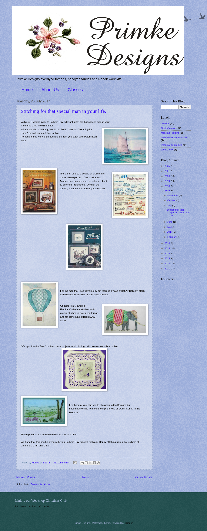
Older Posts (144, 477)
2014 (168, 253)
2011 (168, 268)
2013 (168, 258)
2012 (168, 263)
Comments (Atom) (40, 484)
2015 (168, 248)
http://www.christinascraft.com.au (32, 506)
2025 (168, 166)
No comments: (62, 462)
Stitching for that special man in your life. (63, 111)
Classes (75, 89)
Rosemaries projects (172, 145)
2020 (168, 176)
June (170, 222)
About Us (50, 89)
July (169, 205)
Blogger (128, 523)
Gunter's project (169, 128)
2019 (168, 181)
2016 (168, 243)
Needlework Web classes (174, 137)
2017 (168, 191)
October (171, 200)
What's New (167, 149)
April (170, 232)
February (172, 237)
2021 (168, 171)
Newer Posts (25, 477)
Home (27, 89)
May (170, 227)
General (165, 123)
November (173, 195)
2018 (168, 186)
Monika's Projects (170, 133)
